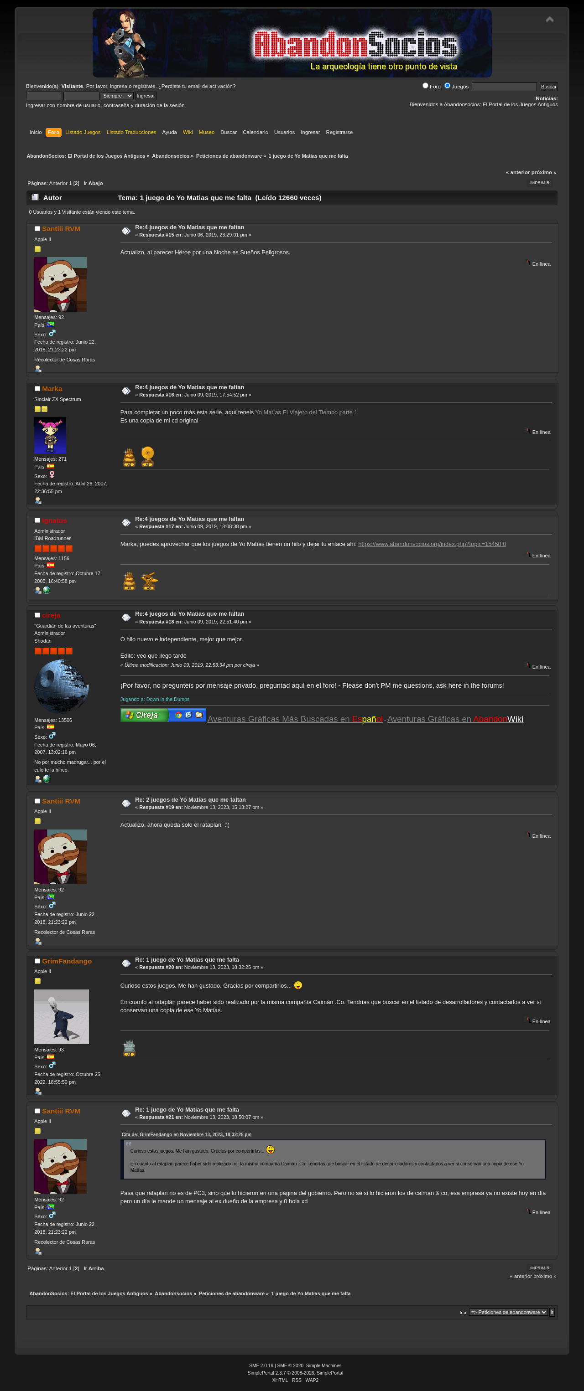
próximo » (544, 172)
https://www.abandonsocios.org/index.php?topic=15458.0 (432, 544)
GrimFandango (67, 961)
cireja (51, 615)
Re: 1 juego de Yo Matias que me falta (187, 959)
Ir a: (464, 1312)
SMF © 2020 (290, 1365)
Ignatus (54, 520)
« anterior (518, 172)
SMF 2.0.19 (261, 1365)
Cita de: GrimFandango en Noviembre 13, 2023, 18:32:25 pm (187, 1134)
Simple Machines (324, 1365)
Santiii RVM (61, 228)
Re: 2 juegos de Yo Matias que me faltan (190, 799)
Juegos (456, 86)
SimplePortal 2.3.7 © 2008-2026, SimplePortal (296, 1373)
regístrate (144, 86)
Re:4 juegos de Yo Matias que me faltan (189, 227)
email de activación (210, 86)
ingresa (118, 86)
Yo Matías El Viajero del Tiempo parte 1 (306, 412)
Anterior (58, 183)
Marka (52, 388)
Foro (431, 86)
